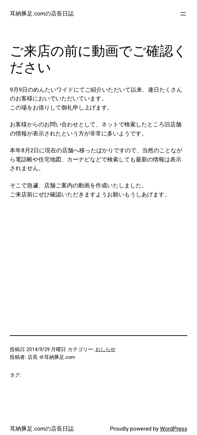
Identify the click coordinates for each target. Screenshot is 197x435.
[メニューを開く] (183, 14)
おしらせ (105, 349)
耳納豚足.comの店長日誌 (42, 13)
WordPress (173, 429)
